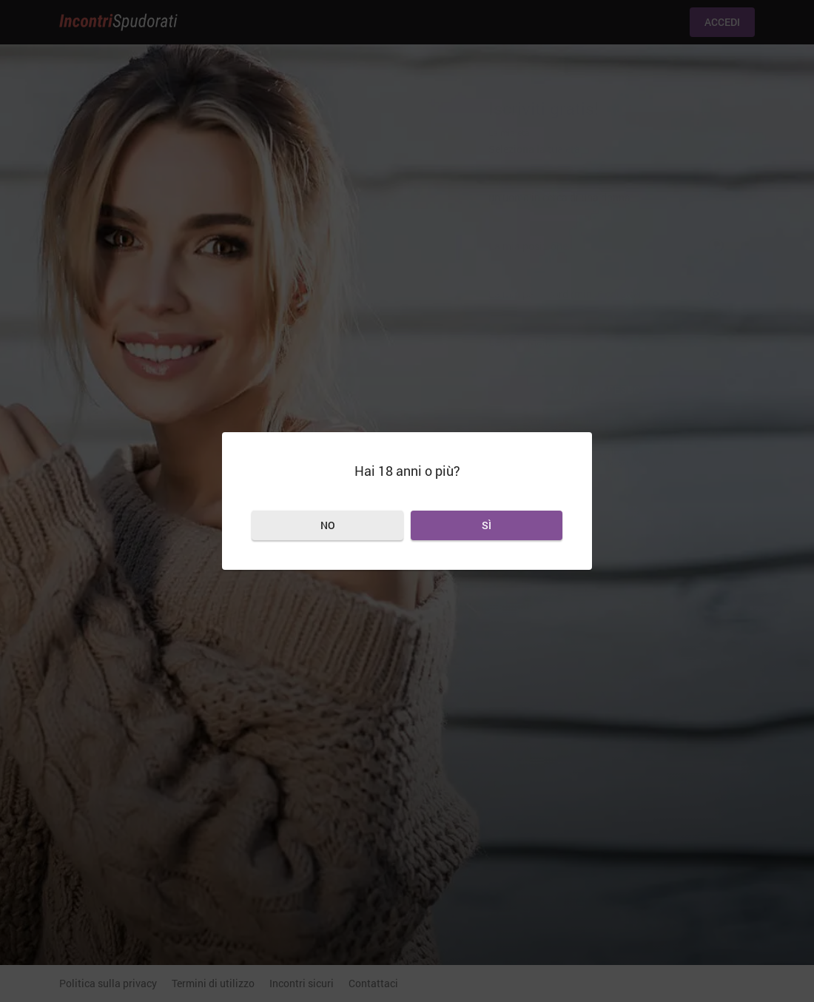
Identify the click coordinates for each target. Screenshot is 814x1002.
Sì (486, 525)
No (327, 525)
